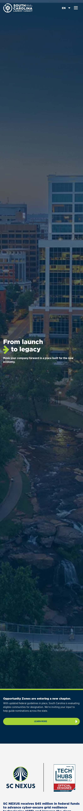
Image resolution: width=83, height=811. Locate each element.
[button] (76, 7)
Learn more (40, 721)
